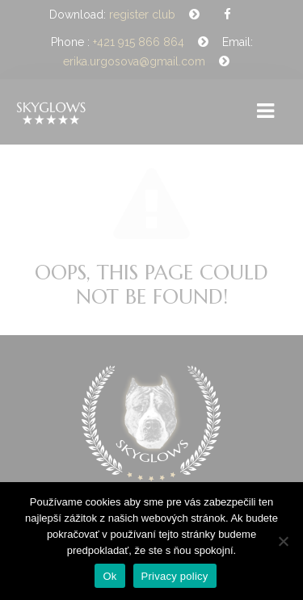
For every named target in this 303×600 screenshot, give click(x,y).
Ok (109, 576)
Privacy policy (174, 576)
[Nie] (283, 541)
